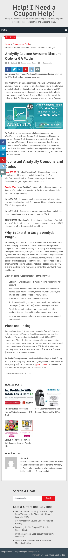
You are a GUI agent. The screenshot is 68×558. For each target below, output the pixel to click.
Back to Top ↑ (61, 555)
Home (7, 44)
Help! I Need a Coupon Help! (34, 10)
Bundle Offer (10, 187)
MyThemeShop (47, 555)
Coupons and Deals (21, 44)
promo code (41, 364)
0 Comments (47, 63)
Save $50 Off (10, 172)
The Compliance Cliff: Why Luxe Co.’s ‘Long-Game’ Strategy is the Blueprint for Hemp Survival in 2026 (34, 514)
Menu (4, 30)
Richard (14, 63)
